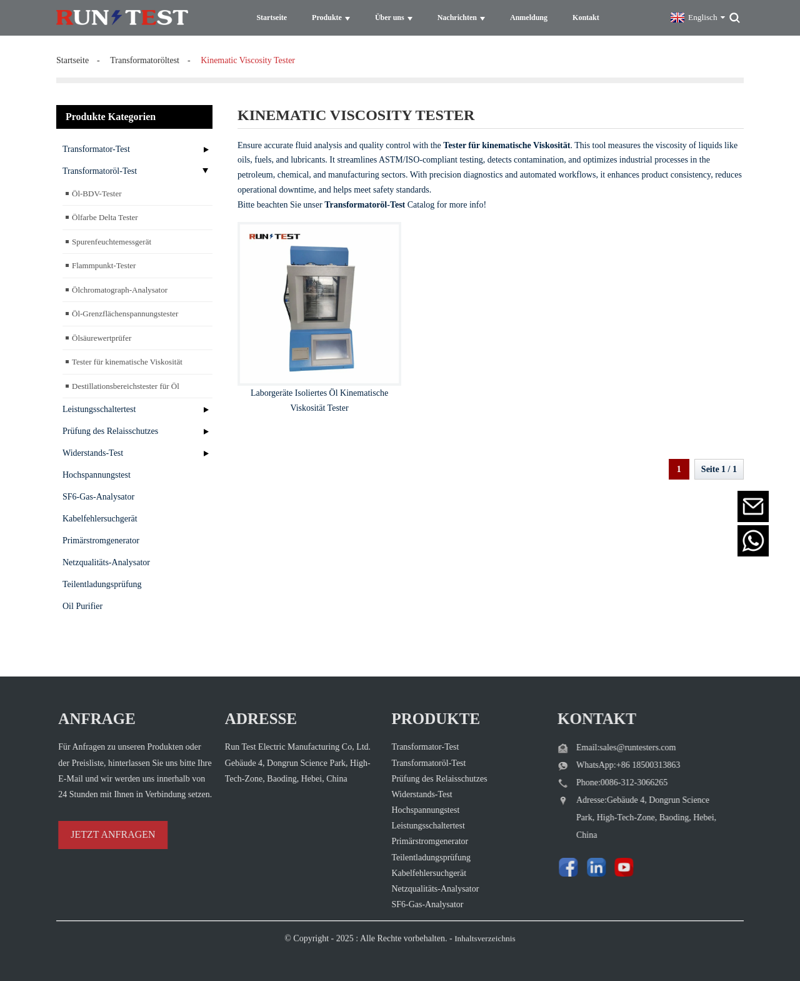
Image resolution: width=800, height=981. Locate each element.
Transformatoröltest (144, 59)
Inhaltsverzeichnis (485, 952)
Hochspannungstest (96, 474)
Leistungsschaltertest (99, 408)
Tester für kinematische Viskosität (127, 361)
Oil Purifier (82, 605)
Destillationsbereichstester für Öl (125, 385)
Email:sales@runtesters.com (602, 746)
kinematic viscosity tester (248, 59)
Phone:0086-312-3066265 (598, 781)
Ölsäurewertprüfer (101, 337)
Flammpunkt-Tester (104, 264)
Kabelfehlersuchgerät (100, 518)
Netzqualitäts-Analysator (106, 561)
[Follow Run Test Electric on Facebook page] (543, 864)
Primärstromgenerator (100, 540)
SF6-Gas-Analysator (98, 496)
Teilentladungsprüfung (102, 583)
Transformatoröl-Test (99, 170)
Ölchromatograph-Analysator (120, 289)
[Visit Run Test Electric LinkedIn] (568, 864)
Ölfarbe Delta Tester (105, 216)
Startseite (72, 59)
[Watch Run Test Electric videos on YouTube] (593, 864)
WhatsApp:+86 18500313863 (605, 763)
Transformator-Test (96, 148)
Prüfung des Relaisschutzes (110, 430)
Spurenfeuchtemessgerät (111, 241)
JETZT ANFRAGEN (92, 833)
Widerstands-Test (92, 452)
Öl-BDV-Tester (97, 193)
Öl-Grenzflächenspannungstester (125, 313)
